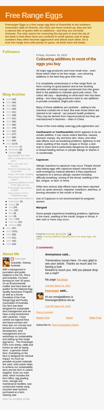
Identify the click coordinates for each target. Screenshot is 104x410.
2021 (9, 115)
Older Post (95, 317)
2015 (9, 134)
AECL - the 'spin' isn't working (18, 165)
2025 (9, 102)
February (13, 222)
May (11, 213)
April (11, 216)
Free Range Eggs (33, 15)
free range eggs (84, 236)
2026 (9, 99)
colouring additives (51, 236)
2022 (9, 112)
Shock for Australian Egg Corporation (19, 170)
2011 (9, 228)
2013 (9, 140)
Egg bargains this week (19, 155)
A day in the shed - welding (20, 174)
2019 (9, 121)
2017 (9, 128)
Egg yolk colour (68, 236)
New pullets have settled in (20, 198)
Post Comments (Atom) (65, 324)
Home (69, 317)
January (13, 225)
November (14, 149)
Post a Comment (44, 312)
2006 (9, 244)
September (14, 201)
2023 (9, 108)
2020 (9, 118)
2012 (9, 143)
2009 (9, 234)
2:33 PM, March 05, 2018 (58, 306)
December (14, 146)
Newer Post (43, 317)
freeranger (52, 290)
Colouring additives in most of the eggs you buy (20, 183)
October (13, 152)
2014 (9, 137)
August (12, 204)
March (12, 219)
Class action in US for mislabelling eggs (18, 194)
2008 (9, 237)
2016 (9, 131)
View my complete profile (16, 399)
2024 (9, 105)
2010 (9, 231)
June (11, 210)
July (11, 207)
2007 (9, 240)
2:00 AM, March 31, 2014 (58, 285)
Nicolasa (62, 279)
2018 (9, 124)
